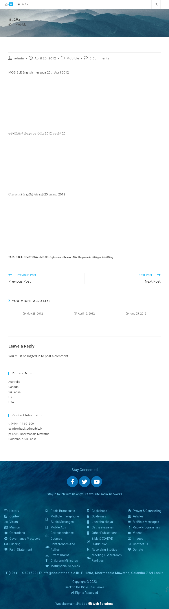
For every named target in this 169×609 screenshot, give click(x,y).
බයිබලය (96, 257)
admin (19, 58)
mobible (45, 257)
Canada (13, 387)
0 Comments (99, 58)
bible (19, 257)
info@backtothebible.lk (27, 429)
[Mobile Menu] (22, 4)
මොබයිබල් (107, 257)
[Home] (9, 24)
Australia (14, 382)
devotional (31, 257)
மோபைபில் (70, 257)
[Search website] (156, 4)
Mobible (21, 24)
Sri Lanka (14, 392)
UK (10, 397)
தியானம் (57, 257)
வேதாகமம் (84, 257)
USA (11, 402)
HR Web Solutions (101, 603)
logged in (33, 356)
